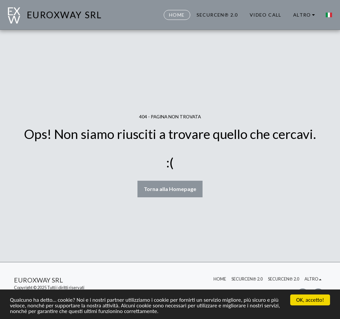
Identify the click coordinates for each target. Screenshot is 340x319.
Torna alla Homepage (170, 189)
